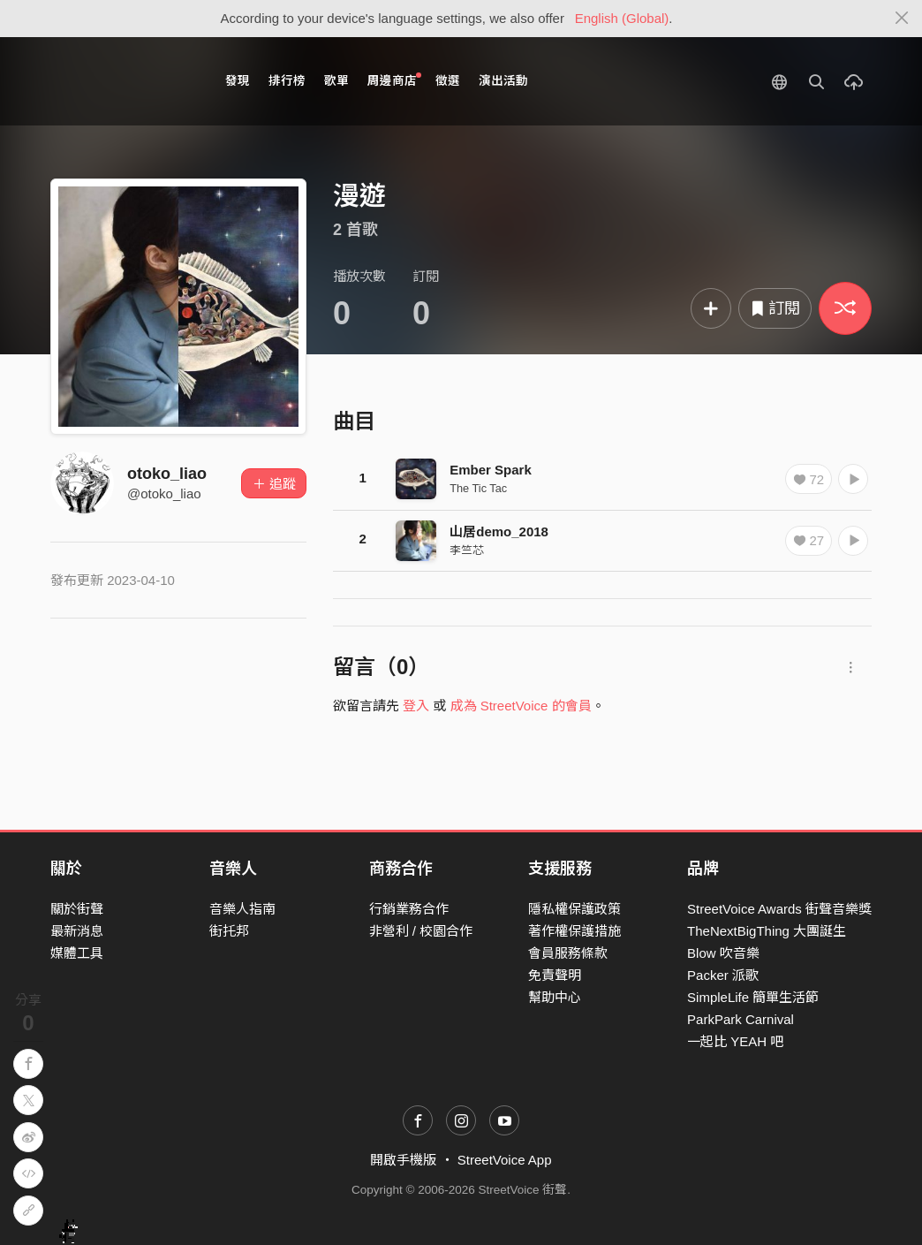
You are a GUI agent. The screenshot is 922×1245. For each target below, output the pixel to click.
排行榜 (287, 80)
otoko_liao (167, 473)
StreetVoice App (504, 1159)
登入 (416, 705)
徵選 (447, 80)
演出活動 (503, 80)
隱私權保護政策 (574, 908)
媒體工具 (76, 952)
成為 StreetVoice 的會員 (521, 705)
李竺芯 (467, 550)
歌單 (336, 80)
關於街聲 (76, 908)
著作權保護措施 (574, 930)
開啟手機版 (403, 1159)
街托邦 (229, 930)
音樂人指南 (242, 908)
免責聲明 (554, 975)
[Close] (902, 18)
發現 (237, 80)
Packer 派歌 (723, 975)
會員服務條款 (568, 952)
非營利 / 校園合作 (421, 930)
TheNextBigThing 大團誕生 (766, 930)
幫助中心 (554, 997)
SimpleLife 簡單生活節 (753, 997)
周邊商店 (394, 79)
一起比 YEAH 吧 (735, 1041)
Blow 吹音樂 (723, 952)
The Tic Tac (478, 488)
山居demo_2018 (499, 531)
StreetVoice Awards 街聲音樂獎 (779, 908)
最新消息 (76, 930)
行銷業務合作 (409, 908)
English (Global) (622, 18)
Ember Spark (491, 469)
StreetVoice (123, 81)
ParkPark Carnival (740, 1019)
